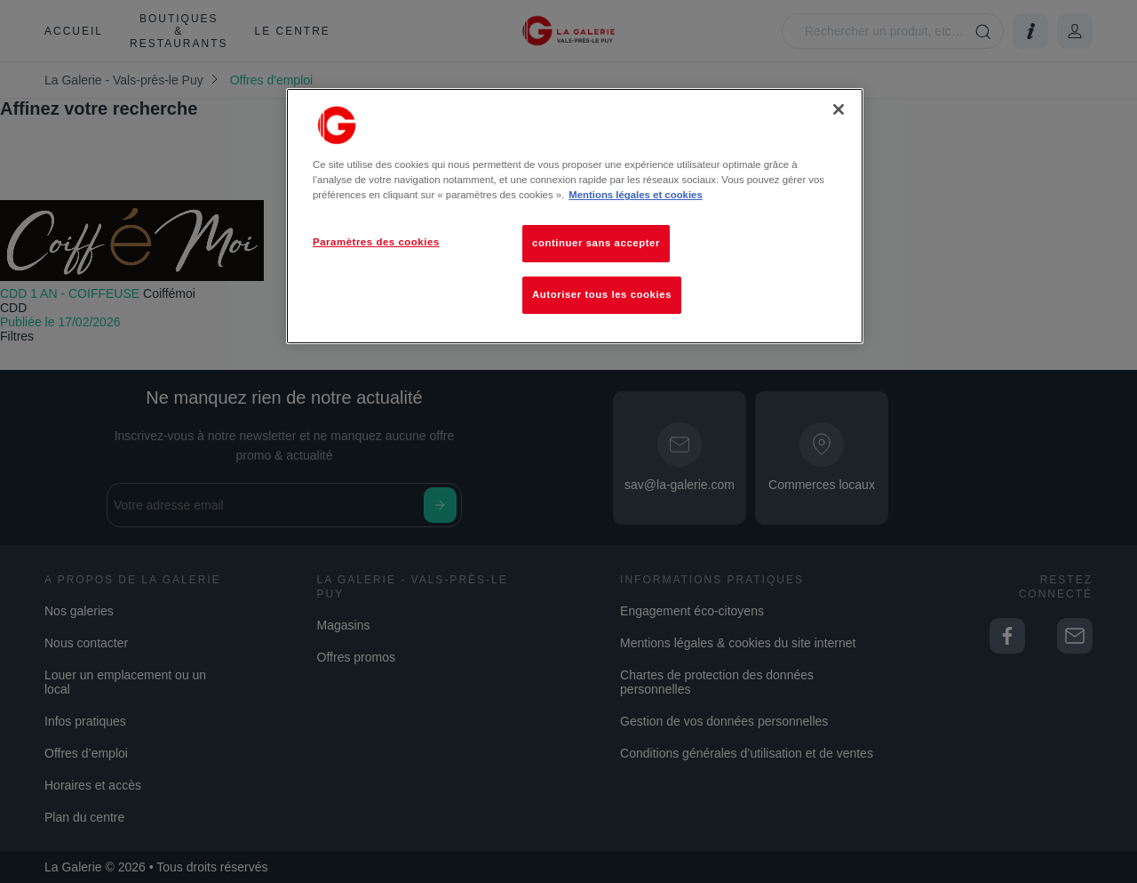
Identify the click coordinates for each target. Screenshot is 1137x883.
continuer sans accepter (596, 242)
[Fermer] (838, 109)
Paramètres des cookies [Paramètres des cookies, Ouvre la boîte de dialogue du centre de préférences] (376, 242)
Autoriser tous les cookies (602, 294)
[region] (574, 216)
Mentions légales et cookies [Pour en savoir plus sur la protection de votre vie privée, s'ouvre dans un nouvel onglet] (635, 194)
